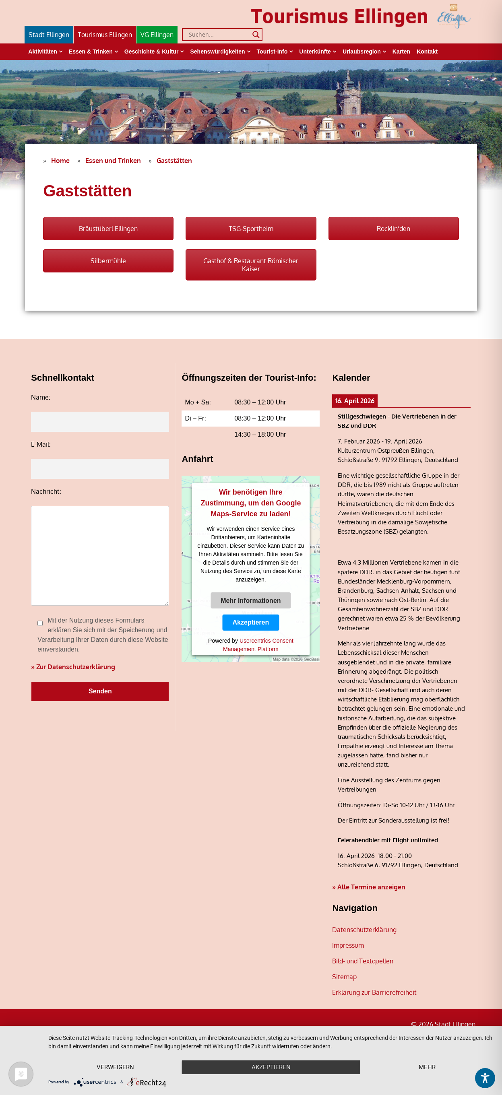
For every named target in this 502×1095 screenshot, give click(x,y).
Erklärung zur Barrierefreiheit (374, 992)
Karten (401, 51)
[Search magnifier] (256, 34)
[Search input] (218, 34)
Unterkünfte (315, 51)
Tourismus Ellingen (105, 35)
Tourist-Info (272, 51)
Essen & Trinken (91, 51)
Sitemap (344, 977)
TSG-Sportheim (251, 229)
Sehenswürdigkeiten (217, 51)
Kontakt (427, 51)
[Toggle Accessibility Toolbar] (485, 1078)
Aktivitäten (42, 51)
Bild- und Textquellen (362, 961)
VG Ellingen (157, 35)
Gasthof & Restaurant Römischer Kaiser (250, 265)
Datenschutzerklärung (364, 930)
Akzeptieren (251, 622)
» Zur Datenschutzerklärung (73, 667)
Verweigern (115, 1067)
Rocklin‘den (393, 229)
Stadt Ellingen (49, 35)
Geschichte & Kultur (151, 51)
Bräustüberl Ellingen (108, 229)
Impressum (348, 945)
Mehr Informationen (251, 600)
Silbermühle (108, 261)
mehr (427, 1067)
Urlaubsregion (362, 51)
